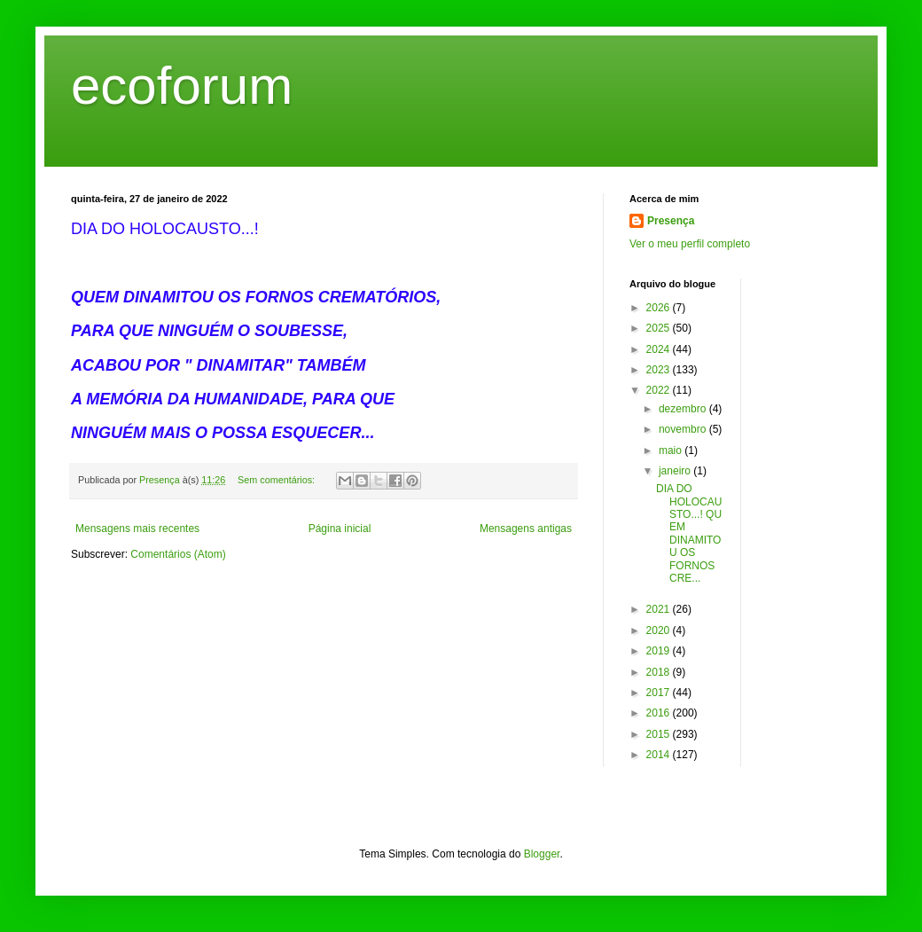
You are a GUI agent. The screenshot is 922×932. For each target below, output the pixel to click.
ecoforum (182, 85)
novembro (684, 429)
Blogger (542, 854)
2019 (659, 651)
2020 (659, 630)
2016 (659, 713)
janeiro (676, 471)
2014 (659, 754)
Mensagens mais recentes (137, 528)
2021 (659, 609)
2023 (659, 370)
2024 (659, 349)
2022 (659, 390)
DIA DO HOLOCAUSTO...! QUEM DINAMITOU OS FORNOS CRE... (689, 533)
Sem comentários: (277, 479)
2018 (659, 672)
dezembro (684, 409)
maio (671, 450)
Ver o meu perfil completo (689, 244)
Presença (670, 221)
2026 (659, 308)
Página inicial (340, 528)
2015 (659, 734)
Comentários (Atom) (177, 554)
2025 (659, 328)
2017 (659, 692)
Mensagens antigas (526, 528)
